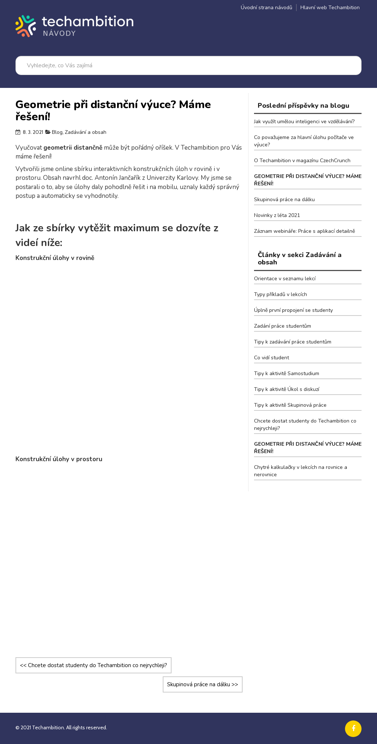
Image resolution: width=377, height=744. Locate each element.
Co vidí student (271, 357)
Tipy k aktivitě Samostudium (286, 373)
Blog (57, 132)
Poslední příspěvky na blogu (303, 105)
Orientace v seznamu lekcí (285, 278)
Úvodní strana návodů (266, 7)
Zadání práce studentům (282, 326)
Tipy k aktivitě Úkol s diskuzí (286, 389)
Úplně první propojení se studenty (293, 310)
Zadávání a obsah (85, 132)
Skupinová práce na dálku (202, 684)
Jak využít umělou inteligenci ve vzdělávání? (304, 121)
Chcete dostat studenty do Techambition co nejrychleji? (93, 665)
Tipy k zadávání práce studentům (292, 341)
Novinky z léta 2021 (277, 215)
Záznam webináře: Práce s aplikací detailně (304, 231)
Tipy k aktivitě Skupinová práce (290, 405)
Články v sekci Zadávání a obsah (300, 258)
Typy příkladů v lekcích (280, 294)
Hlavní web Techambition (330, 7)
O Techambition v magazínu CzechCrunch (302, 160)
